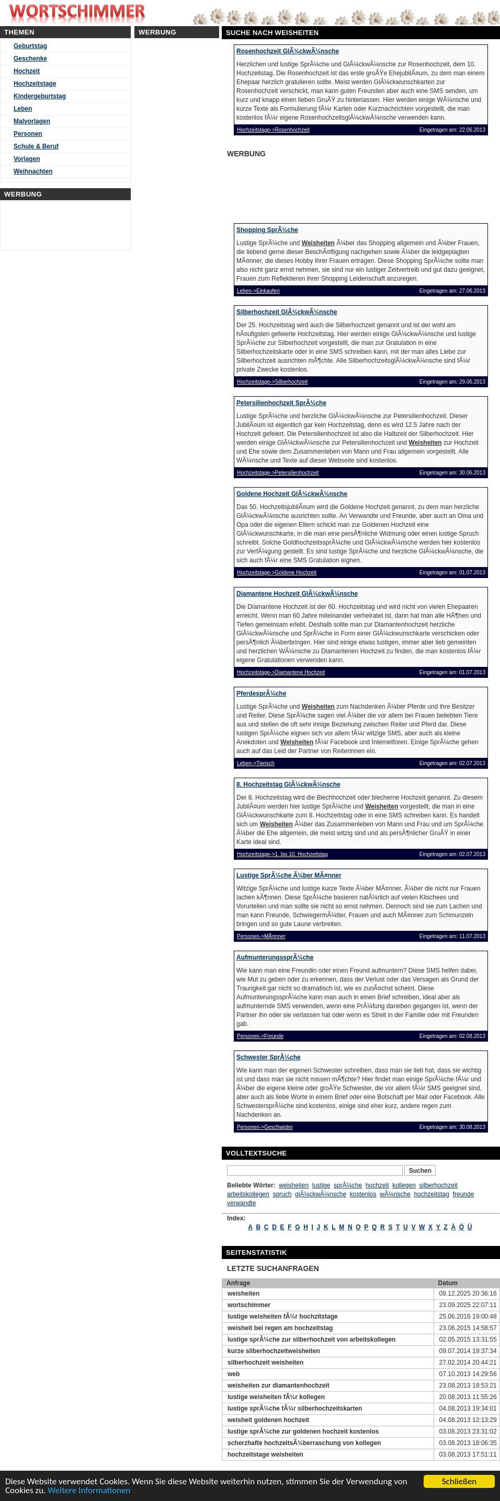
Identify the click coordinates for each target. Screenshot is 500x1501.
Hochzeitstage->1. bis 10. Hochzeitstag (282, 854)
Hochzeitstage (35, 83)
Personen (28, 133)
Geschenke (30, 58)
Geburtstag (30, 46)
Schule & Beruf (36, 146)
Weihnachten (33, 171)
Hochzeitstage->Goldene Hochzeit (276, 572)
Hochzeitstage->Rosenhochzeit (273, 130)
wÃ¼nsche (395, 1194)
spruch (281, 1194)
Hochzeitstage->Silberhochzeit (272, 382)
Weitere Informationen (89, 1490)
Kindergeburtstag (40, 96)
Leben (23, 108)
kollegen (404, 1185)
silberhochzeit (438, 1185)
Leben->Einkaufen (258, 291)
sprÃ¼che (348, 1185)
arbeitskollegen (248, 1194)
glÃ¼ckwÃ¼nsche (320, 1194)
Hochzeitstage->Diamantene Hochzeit (281, 672)
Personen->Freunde (260, 1036)
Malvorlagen (32, 121)
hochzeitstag (431, 1194)
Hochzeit (27, 71)
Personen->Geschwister (265, 1127)
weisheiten (294, 1185)
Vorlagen (27, 159)
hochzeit (377, 1185)
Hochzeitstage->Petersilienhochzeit (278, 473)
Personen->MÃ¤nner (261, 936)
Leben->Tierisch (256, 763)
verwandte (241, 1203)
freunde (463, 1194)
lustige (321, 1185)
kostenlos (363, 1194)
